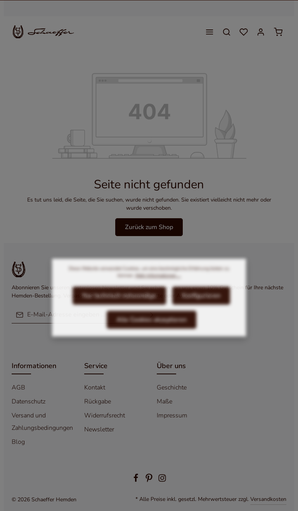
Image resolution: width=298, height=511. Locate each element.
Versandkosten (268, 499)
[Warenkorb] (278, 32)
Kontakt (94, 387)
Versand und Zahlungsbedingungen (42, 421)
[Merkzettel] (243, 32)
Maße (164, 401)
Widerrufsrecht (104, 415)
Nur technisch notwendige (119, 307)
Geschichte (172, 387)
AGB (18, 387)
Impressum (172, 415)
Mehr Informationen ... (158, 287)
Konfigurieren (201, 307)
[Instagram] (162, 480)
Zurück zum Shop (149, 227)
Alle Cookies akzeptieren (151, 331)
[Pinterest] (150, 480)
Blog (18, 442)
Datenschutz (28, 401)
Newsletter (99, 429)
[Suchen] (226, 32)
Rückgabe (97, 401)
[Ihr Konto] (261, 32)
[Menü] (209, 32)
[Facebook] (137, 480)
